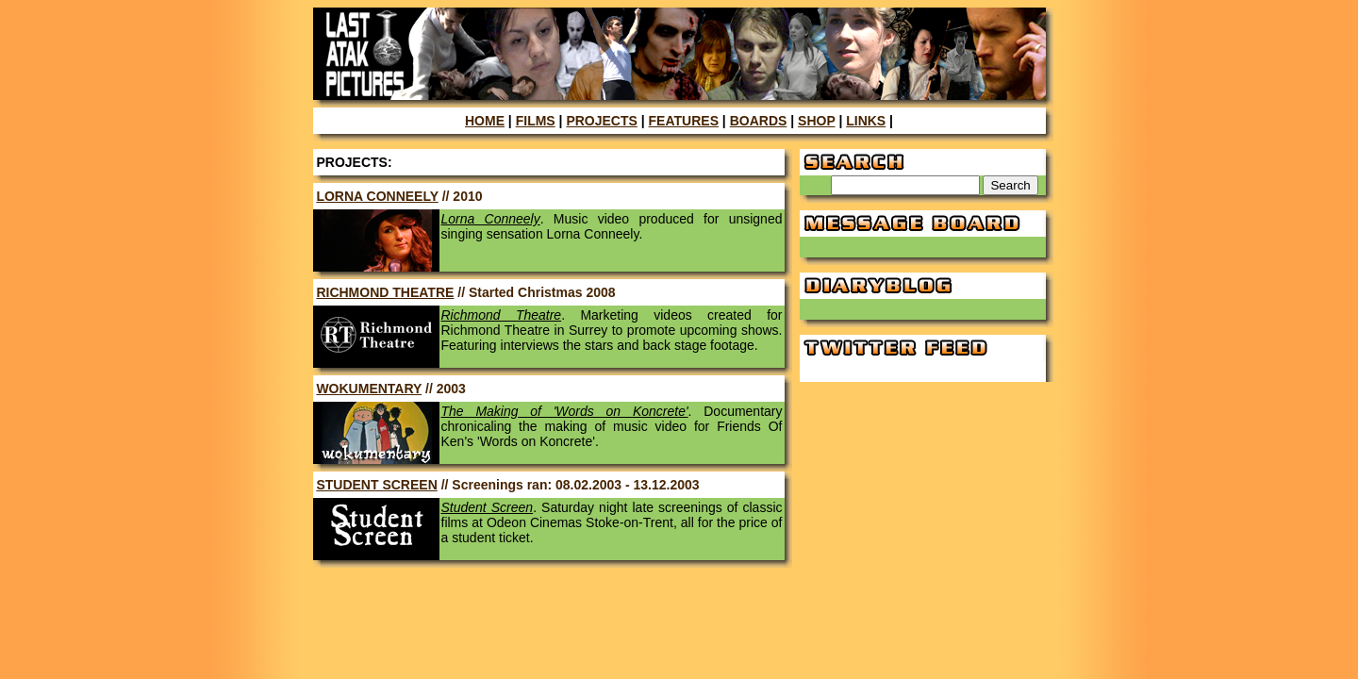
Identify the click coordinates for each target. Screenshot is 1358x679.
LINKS (866, 120)
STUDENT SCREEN (376, 484)
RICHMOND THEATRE (385, 292)
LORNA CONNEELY (377, 196)
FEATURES (684, 120)
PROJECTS (601, 120)
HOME (485, 120)
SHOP (816, 120)
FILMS (535, 120)
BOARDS (758, 120)
